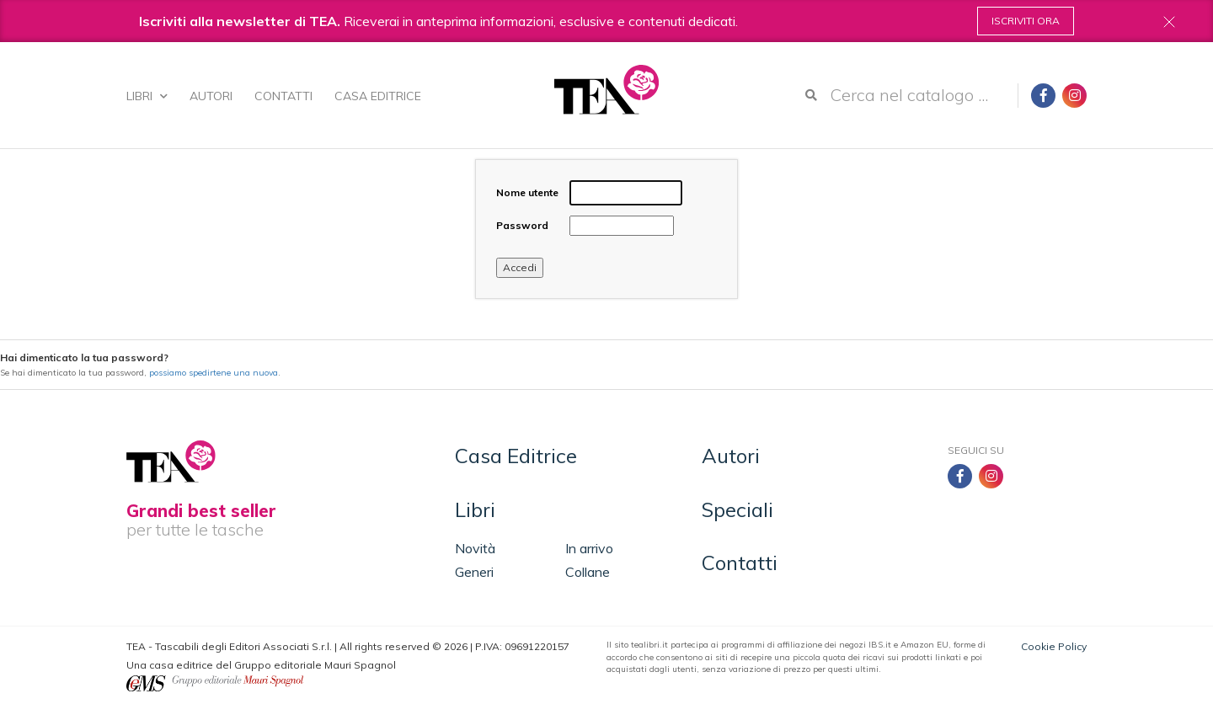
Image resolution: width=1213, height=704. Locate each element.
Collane (587, 571)
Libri (147, 96)
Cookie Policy (1054, 646)
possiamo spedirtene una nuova (213, 372)
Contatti (283, 96)
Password (522, 225)
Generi (474, 571)
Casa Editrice (377, 96)
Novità (475, 548)
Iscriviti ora (1025, 20)
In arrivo (589, 548)
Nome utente (527, 192)
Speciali (737, 509)
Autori (211, 96)
